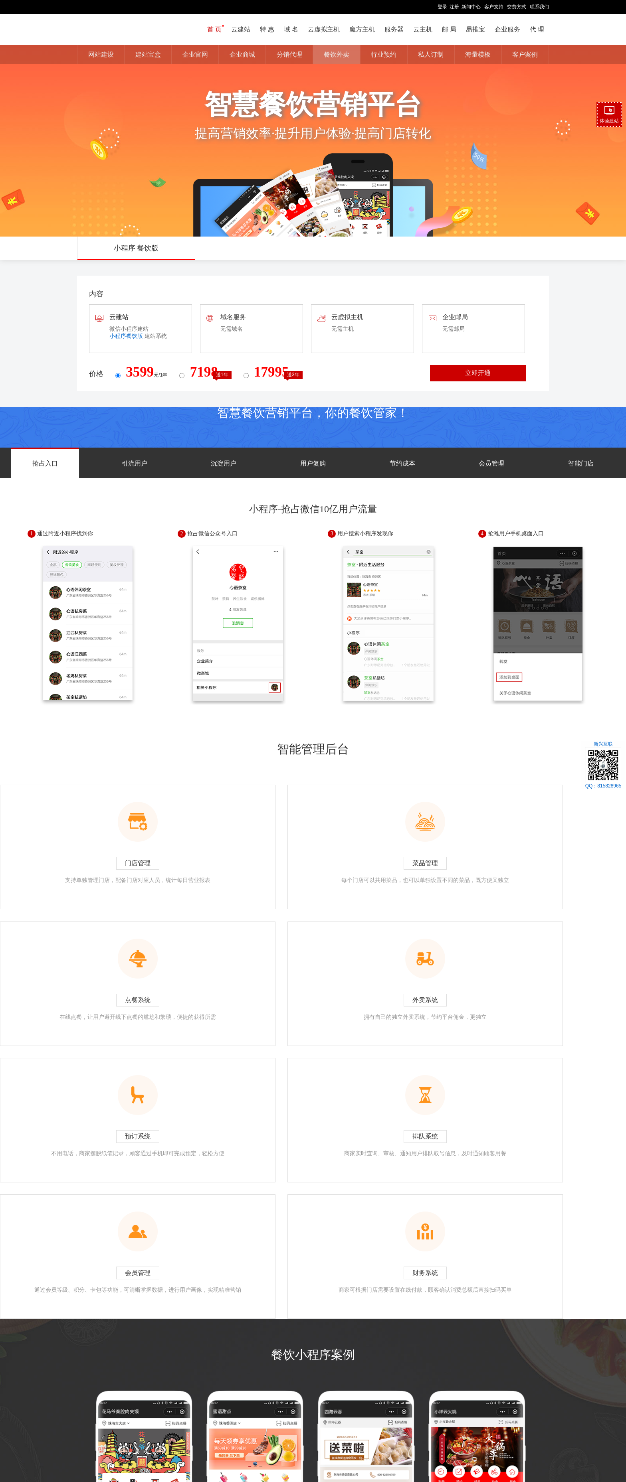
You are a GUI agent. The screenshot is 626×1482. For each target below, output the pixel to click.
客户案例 (525, 54)
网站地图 (325, 1453)
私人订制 (431, 54)
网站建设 (101, 54)
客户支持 (493, 7)
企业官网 (195, 54)
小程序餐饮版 (126, 336)
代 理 (537, 29)
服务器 (394, 29)
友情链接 (370, 1453)
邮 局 (449, 29)
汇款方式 (302, 1453)
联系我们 (539, 7)
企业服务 (507, 29)
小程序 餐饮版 (136, 248)
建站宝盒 (148, 54)
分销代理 (289, 54)
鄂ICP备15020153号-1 (357, 1462)
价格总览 (348, 1453)
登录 (442, 7)
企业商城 (242, 54)
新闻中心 (471, 7)
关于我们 (256, 1453)
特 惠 (267, 29)
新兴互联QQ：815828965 (603, 765)
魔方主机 (362, 29)
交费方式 (516, 7)
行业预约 (383, 54)
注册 (454, 7)
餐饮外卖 (336, 54)
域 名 (291, 29)
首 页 (214, 29)
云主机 (422, 29)
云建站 (240, 29)
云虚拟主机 (324, 29)
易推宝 (475, 29)
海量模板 (478, 54)
